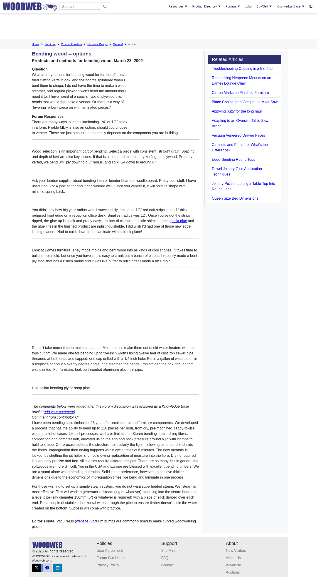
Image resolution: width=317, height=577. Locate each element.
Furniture (50, 44)
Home (35, 44)
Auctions (233, 572)
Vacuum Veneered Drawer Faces (238, 135)
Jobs (248, 6)
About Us (233, 558)
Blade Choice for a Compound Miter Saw (245, 102)
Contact (167, 565)
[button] (37, 568)
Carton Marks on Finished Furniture (240, 93)
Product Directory (206, 6)
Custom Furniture (71, 44)
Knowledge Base (291, 6)
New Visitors (236, 550)
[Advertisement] (158, 27)
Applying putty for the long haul (237, 111)
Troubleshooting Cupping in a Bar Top (242, 68)
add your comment (59, 412)
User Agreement (110, 550)
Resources (178, 6)
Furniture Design (97, 44)
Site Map (168, 550)
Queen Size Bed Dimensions (235, 198)
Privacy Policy (108, 565)
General (118, 44)
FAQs (165, 558)
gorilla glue (178, 221)
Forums (233, 6)
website (82, 521)
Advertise (233, 565)
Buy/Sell (264, 6)
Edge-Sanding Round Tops (233, 159)
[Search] (80, 7)
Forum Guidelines (111, 558)
